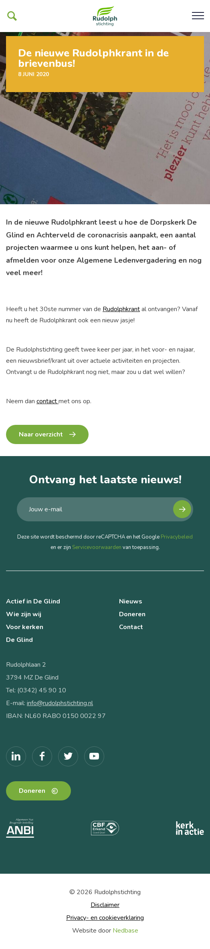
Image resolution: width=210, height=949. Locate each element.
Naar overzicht (41, 434)
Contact (131, 627)
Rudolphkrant (121, 309)
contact (47, 401)
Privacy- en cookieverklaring (105, 917)
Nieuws (130, 601)
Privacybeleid (177, 537)
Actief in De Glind (33, 601)
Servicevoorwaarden (96, 547)
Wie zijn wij (23, 614)
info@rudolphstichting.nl (60, 703)
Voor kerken (24, 627)
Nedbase (125, 930)
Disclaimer (105, 905)
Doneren (132, 614)
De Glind (19, 639)
